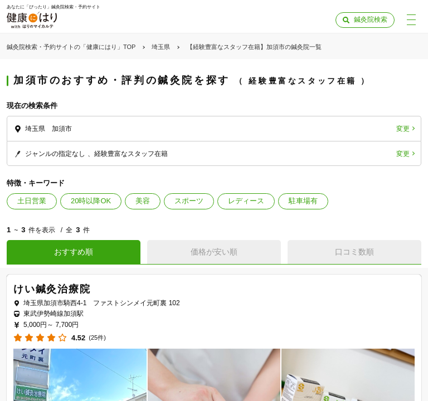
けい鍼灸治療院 (52, 289)
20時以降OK (91, 201)
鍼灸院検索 (370, 19)
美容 (142, 201)
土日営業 (31, 201)
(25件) (97, 338)
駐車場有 (303, 201)
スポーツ (188, 201)
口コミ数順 (354, 251)
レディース (246, 201)
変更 (403, 128)
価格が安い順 (214, 251)
